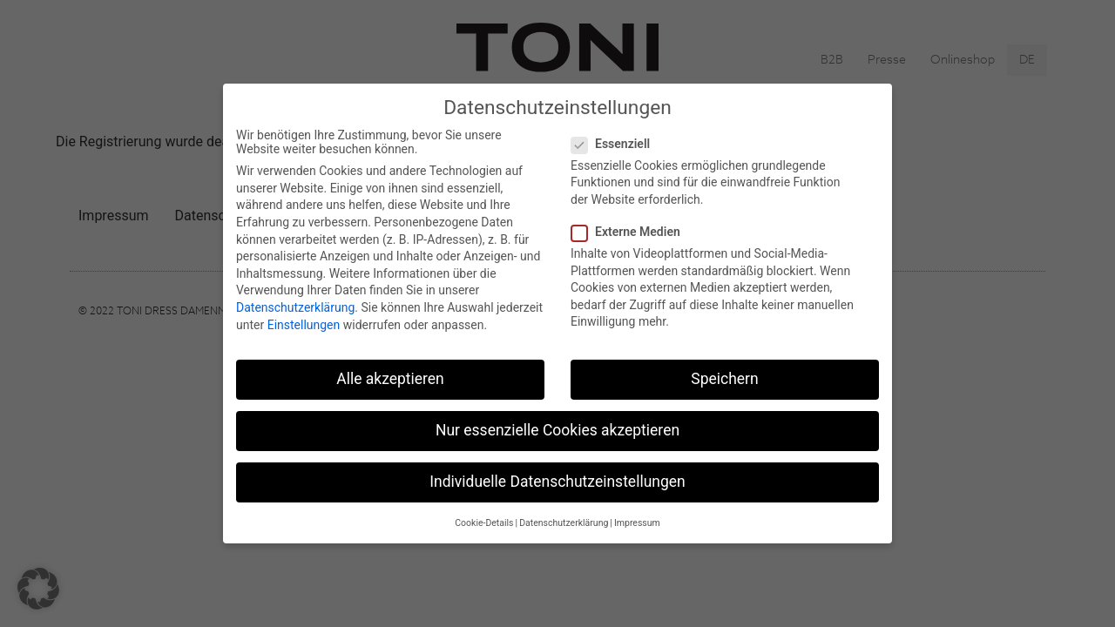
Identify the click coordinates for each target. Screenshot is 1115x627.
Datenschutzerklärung (295, 307)
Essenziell (616, 144)
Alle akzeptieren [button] (390, 379)
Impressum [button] (637, 523)
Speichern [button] (724, 379)
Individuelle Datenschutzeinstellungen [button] (557, 481)
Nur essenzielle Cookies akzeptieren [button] (557, 430)
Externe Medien (631, 232)
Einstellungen (304, 325)
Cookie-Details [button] (484, 523)
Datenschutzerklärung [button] (563, 523)
